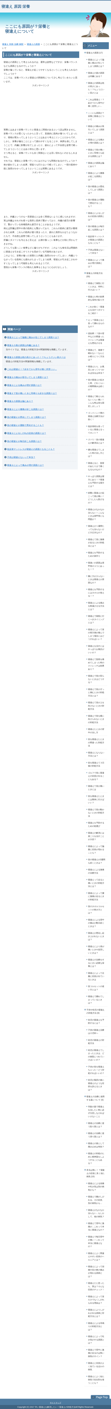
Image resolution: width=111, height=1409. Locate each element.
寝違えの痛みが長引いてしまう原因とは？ (27, 377)
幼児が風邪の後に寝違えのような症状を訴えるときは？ (96, 1085)
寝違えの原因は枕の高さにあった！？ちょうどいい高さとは (36, 357)
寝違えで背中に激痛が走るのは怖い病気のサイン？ (96, 1353)
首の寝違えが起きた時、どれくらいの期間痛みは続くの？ (96, 385)
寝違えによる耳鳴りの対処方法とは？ (96, 1326)
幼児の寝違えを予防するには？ (96, 1021)
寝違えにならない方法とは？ (96, 754)
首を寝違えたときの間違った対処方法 (96, 742)
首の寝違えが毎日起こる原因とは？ (24, 441)
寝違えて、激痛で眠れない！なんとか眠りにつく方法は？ (96, 355)
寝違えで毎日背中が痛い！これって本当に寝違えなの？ (96, 1242)
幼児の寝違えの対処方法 (96, 1042)
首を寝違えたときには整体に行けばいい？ (96, 799)
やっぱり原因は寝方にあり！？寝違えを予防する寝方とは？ (96, 481)
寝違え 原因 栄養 (15, 6)
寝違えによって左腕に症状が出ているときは (96, 976)
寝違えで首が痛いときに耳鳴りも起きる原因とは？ (32, 393)
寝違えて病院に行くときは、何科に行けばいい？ (96, 286)
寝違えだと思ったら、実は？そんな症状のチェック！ (96, 1286)
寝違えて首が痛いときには (96, 788)
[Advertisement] (40, 107)
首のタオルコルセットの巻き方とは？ (96, 909)
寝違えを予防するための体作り (96, 554)
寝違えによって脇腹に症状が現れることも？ (96, 849)
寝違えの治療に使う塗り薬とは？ (96, 1135)
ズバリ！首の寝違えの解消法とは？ (96, 441)
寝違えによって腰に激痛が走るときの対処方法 (96, 896)
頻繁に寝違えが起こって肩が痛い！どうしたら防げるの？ (96, 498)
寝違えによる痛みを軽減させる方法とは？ (96, 606)
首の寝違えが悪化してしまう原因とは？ (26, 417)
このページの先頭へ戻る (99, 1397)
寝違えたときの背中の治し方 (96, 731)
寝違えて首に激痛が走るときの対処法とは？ (96, 542)
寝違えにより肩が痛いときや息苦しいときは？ (96, 949)
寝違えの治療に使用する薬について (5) (95, 1098)
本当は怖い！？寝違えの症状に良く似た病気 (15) (95, 1173)
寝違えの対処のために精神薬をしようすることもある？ (96, 1158)
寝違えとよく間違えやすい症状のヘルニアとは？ (96, 1256)
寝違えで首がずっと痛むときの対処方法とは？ (96, 692)
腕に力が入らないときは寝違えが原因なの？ (96, 579)
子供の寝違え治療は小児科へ (96, 1031)
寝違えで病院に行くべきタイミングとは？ (96, 619)
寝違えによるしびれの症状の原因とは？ (26, 433)
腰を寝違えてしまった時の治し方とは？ (96, 452)
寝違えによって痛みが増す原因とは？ (25, 465)
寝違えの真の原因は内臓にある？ (23, 345)
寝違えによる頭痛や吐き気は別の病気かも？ (96, 1186)
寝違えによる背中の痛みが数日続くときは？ (96, 923)
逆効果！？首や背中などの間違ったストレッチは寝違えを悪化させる (96, 338)
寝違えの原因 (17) (94, 53)
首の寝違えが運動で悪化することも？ (25, 425)
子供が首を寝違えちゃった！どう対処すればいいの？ (96, 1070)
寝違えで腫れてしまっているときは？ (96, 999)
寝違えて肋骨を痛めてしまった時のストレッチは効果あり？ (96, 664)
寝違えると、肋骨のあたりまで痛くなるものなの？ (96, 466)
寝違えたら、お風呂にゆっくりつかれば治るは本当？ (96, 369)
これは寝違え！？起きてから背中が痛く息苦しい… (32, 369)
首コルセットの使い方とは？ (96, 988)
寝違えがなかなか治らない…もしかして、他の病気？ (96, 1213)
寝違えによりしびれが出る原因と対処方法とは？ (96, 1313)
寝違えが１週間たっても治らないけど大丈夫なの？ (96, 529)
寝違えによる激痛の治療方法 (96, 871)
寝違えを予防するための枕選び (96, 824)
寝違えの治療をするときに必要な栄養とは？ (96, 962)
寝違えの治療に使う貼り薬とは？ (96, 1125)
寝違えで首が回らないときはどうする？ (96, 679)
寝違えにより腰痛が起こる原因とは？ (25, 409)
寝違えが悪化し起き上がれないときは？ (96, 936)
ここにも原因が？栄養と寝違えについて (96, 116)
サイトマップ (55, 1403)
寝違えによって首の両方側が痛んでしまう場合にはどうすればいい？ (96, 634)
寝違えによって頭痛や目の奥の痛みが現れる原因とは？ (96, 1271)
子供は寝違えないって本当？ (21, 457)
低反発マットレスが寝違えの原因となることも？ (31, 449)
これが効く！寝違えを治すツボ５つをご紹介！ (96, 310)
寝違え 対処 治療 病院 (12, 44)
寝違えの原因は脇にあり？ (20, 401)
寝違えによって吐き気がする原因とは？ (96, 1339)
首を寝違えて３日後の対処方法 (96, 764)
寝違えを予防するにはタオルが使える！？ (96, 592)
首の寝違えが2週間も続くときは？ (96, 861)
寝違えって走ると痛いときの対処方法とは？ (96, 883)
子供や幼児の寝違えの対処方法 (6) (95, 1011)
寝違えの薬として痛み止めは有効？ (96, 1145)
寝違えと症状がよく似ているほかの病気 (96, 1366)
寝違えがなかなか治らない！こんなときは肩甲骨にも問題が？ (96, 514)
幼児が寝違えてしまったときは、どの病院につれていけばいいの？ (96, 1055)
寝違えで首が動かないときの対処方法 (96, 812)
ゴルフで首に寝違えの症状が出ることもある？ (96, 776)
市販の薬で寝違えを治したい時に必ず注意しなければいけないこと (96, 1111)
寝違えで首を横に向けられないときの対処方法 (96, 719)
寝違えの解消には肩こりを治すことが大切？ (96, 836)
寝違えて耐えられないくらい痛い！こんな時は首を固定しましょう (96, 401)
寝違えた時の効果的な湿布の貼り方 (96, 298)
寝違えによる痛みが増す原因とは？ (24, 385)
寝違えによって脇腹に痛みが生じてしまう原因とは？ (33, 337)
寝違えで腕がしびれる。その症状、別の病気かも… (96, 1199)
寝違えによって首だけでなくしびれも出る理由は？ (96, 1299)
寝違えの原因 (33, 44)
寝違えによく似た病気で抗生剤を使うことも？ (96, 1379)
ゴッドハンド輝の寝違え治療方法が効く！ (96, 416)
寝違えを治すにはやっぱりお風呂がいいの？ (96, 649)
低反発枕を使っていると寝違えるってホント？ (96, 429)
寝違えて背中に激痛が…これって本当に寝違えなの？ (96, 1226)
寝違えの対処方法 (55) (94, 275)
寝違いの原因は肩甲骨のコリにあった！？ (96, 566)
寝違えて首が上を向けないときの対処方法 (96, 705)
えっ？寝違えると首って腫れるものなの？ (96, 323)
